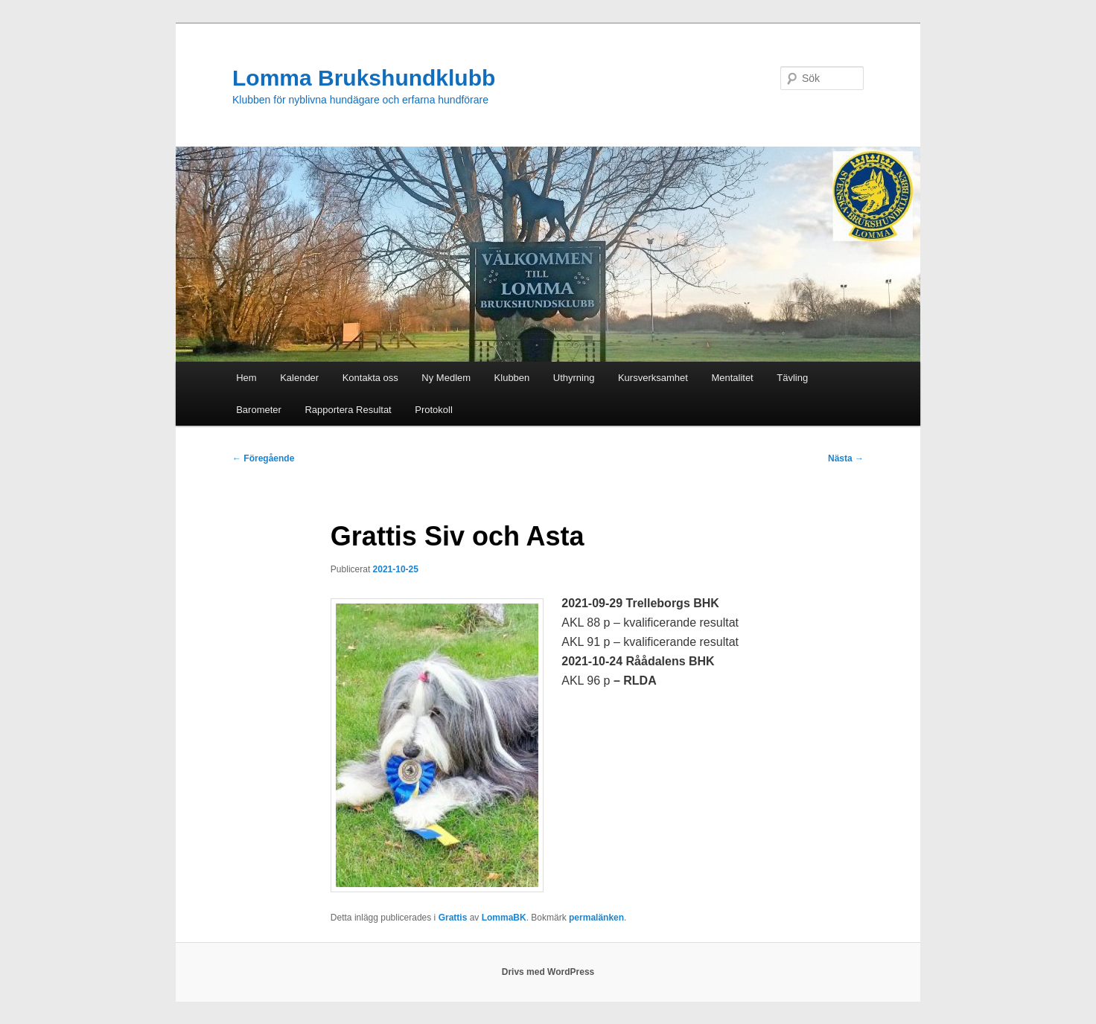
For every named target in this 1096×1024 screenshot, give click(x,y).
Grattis (453, 917)
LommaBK (504, 917)
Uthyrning (574, 377)
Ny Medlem (446, 377)
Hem (246, 377)
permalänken (596, 917)
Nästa (846, 458)
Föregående (263, 458)
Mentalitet (732, 377)
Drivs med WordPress (548, 972)
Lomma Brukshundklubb (363, 77)
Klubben (512, 377)
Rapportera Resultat (348, 409)
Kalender (299, 377)
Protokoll (434, 409)
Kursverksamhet (653, 377)
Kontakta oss (370, 377)
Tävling (792, 377)
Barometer (258, 409)
